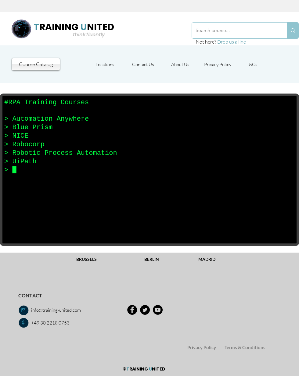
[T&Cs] (252, 64)
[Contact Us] (142, 64)
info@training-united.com (56, 310)
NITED (100, 27)
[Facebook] (132, 310)
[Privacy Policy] (217, 64)
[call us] (23, 322)
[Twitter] (145, 310)
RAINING (58, 27)
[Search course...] (235, 30)
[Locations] (104, 64)
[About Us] (180, 64)
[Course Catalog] (36, 64)
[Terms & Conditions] (245, 347)
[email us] (23, 310)
